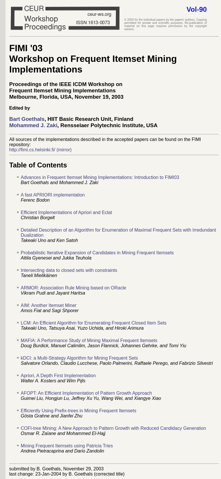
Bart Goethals (27, 119)
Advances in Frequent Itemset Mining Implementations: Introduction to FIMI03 (100, 177)
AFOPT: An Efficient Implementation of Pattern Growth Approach (86, 393)
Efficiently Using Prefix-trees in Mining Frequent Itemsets (78, 410)
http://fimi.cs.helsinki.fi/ (32, 149)
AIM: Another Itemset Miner (49, 305)
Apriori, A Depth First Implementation (58, 375)
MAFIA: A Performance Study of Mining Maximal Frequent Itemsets (89, 340)
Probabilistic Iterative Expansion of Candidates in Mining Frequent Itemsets (97, 252)
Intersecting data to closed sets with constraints (69, 270)
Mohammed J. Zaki (33, 125)
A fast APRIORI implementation (53, 194)
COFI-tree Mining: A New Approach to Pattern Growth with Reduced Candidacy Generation (113, 428)
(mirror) (64, 149)
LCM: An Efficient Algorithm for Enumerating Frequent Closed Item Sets (94, 322)
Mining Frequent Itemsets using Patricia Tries (67, 445)
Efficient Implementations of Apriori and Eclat (66, 212)
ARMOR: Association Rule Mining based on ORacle (73, 287)
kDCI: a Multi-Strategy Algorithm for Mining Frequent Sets (79, 358)
